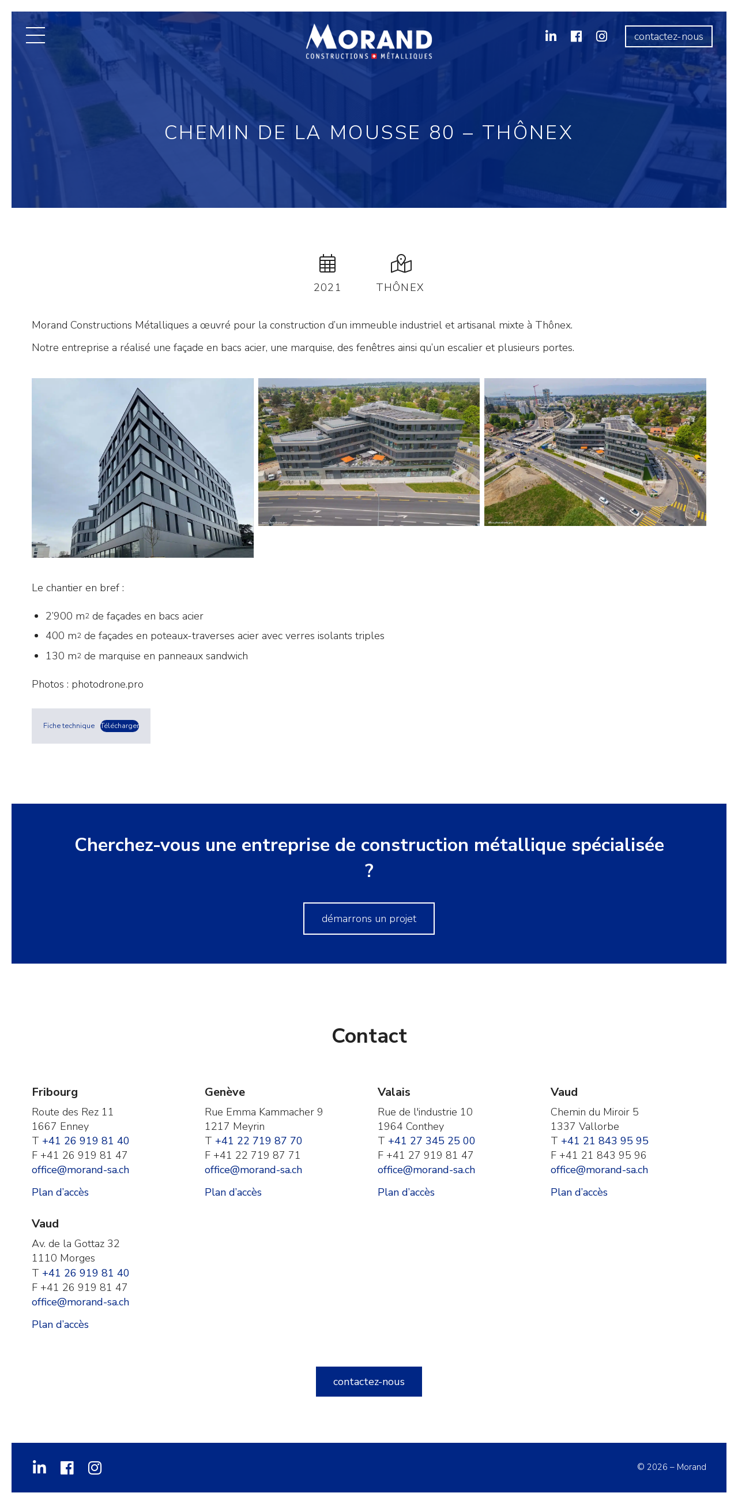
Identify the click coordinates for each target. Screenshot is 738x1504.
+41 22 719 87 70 (259, 1141)
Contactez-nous (668, 36)
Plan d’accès (60, 1192)
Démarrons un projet (369, 918)
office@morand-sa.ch (80, 1170)
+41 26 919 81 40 (86, 1141)
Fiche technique (69, 726)
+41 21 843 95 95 (605, 1141)
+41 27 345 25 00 (432, 1141)
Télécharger (119, 726)
